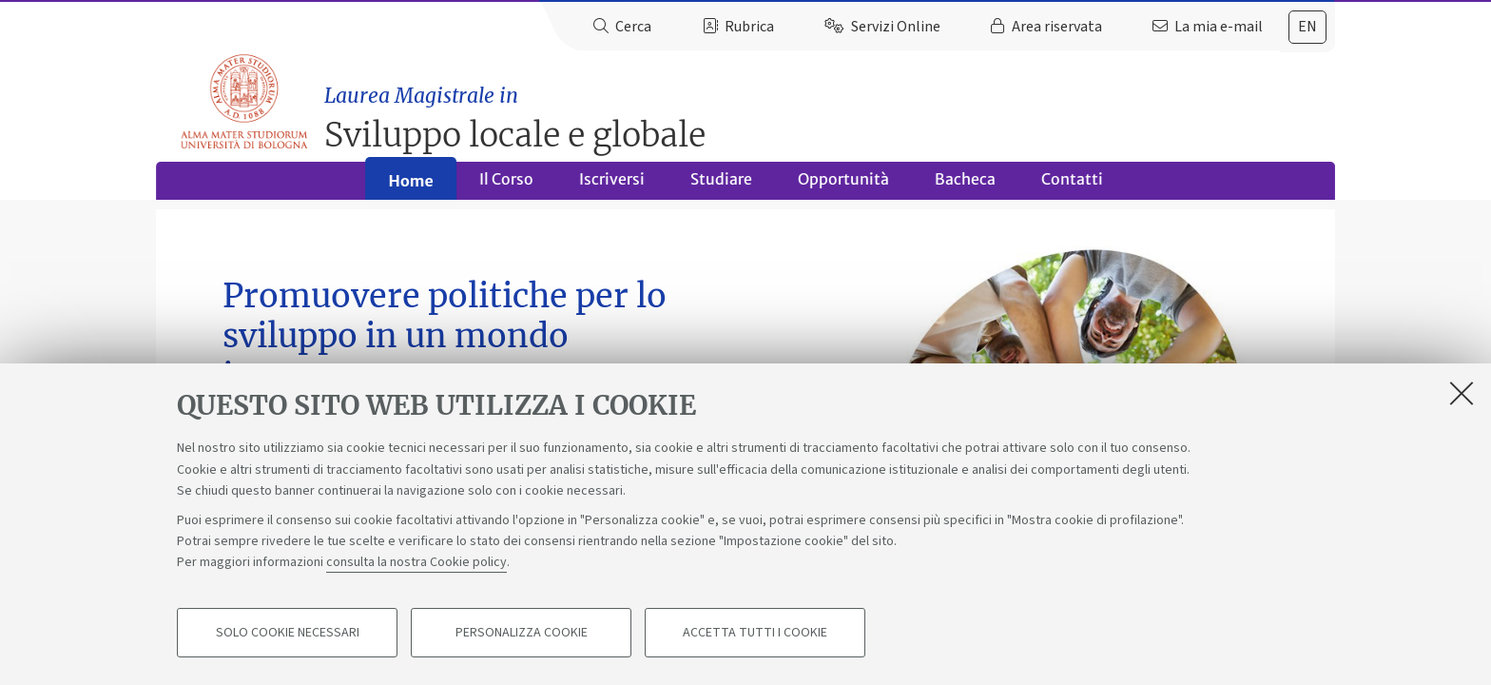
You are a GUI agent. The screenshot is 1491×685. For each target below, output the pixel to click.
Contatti (1072, 186)
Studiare (721, 186)
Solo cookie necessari (287, 633)
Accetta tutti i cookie (755, 633)
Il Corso (506, 186)
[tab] (1307, 27)
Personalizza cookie (521, 633)
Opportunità (843, 186)
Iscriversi (612, 186)
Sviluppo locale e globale (833, 110)
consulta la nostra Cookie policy (416, 563)
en (1307, 26)
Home (410, 187)
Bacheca (965, 186)
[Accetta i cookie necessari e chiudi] (1461, 394)
